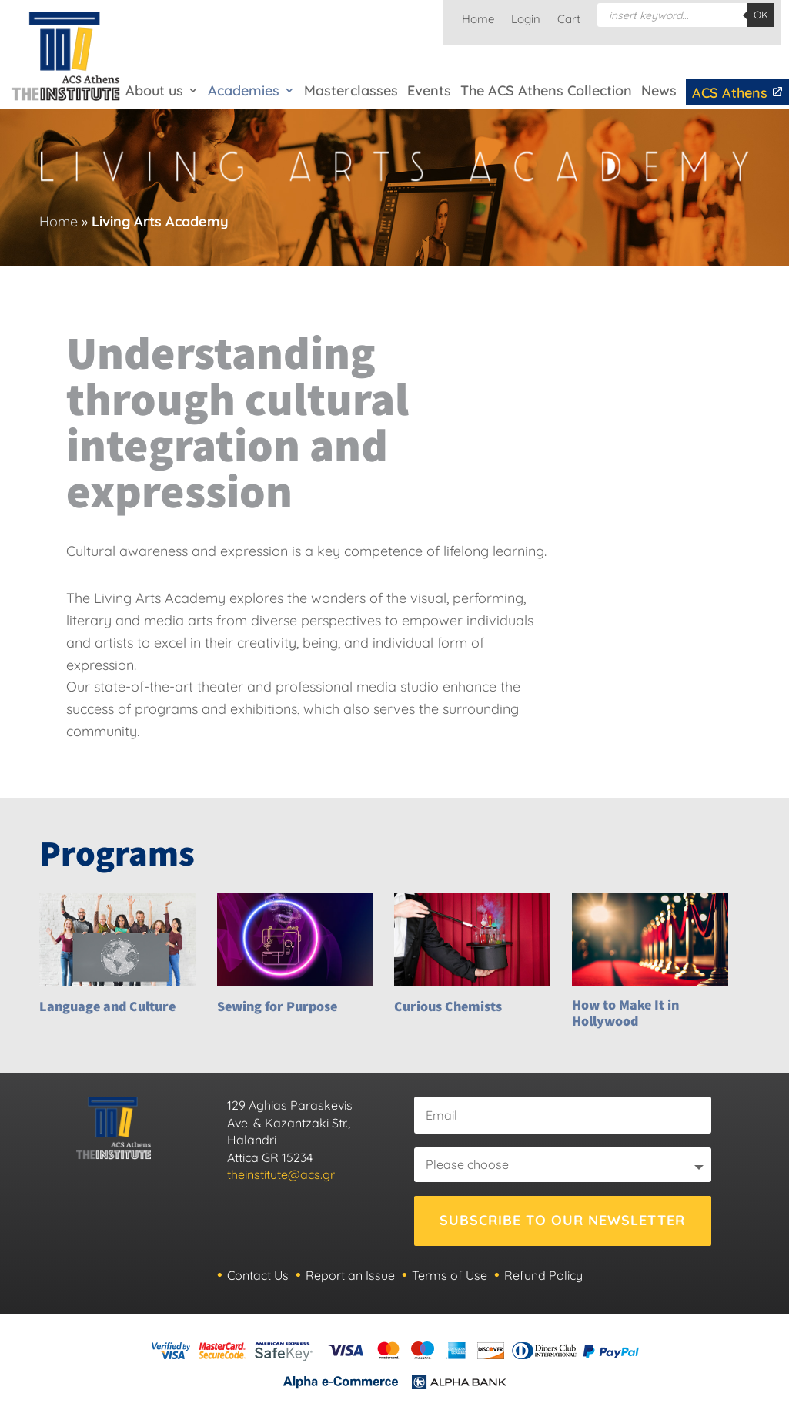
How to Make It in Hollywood (625, 1013)
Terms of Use (449, 1275)
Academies (243, 90)
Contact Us (258, 1275)
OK (761, 14)
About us (154, 90)
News (659, 90)
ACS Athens (738, 93)
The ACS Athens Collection (546, 90)
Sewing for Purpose (277, 1006)
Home (478, 20)
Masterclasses (351, 90)
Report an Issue (350, 1275)
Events (429, 90)
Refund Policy (543, 1275)
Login (525, 20)
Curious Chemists (448, 1006)
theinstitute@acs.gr (281, 1174)
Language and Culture (107, 1006)
